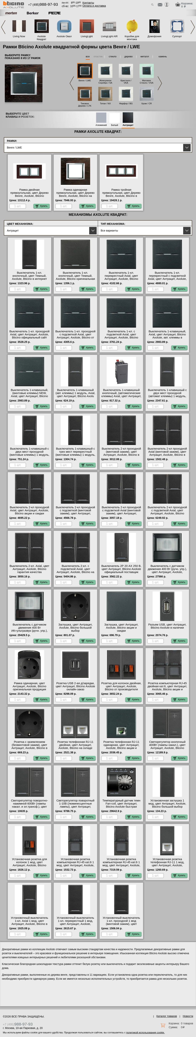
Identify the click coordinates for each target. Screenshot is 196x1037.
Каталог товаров (166, 1016)
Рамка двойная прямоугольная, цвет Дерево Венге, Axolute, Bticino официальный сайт (29, 194)
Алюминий (101, 125)
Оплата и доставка (94, 5)
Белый (114, 125)
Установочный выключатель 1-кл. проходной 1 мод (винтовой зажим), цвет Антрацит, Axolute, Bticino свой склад (121, 924)
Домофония (154, 36)
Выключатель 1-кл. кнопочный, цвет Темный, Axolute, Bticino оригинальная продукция (75, 277)
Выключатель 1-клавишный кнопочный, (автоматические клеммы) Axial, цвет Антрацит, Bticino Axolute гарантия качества (121, 396)
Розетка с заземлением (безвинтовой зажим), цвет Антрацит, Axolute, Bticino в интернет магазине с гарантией (29, 748)
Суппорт (177, 36)
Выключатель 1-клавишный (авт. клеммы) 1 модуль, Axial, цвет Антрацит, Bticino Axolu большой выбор (75, 394)
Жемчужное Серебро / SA (105, 81)
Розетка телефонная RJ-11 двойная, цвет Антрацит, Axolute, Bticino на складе (75, 745)
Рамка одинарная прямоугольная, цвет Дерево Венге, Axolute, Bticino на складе (75, 194)
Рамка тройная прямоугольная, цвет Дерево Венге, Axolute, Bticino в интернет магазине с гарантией (121, 196)
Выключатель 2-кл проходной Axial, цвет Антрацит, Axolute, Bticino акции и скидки (29, 510)
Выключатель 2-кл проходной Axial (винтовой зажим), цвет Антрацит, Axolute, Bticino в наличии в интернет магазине (167, 453)
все (88, 56)
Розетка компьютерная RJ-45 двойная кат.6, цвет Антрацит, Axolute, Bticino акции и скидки (167, 688)
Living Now (19, 36)
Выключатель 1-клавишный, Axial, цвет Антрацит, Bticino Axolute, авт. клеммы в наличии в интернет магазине (167, 336)
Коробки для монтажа (132, 38)
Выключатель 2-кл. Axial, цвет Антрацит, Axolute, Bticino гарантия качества (29, 569)
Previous (3, 27)
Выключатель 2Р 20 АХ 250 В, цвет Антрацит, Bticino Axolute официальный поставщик (121, 569)
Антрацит (127, 125)
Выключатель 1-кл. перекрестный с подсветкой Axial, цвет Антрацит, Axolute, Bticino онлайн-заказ (167, 277)
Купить (41, 206)
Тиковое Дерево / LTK (84, 104)
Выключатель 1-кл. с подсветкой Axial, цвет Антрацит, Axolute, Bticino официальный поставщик (121, 336)
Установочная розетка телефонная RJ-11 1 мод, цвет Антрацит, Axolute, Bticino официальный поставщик (167, 865)
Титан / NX (105, 103)
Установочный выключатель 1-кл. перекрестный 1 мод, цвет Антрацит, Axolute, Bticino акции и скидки (75, 922)
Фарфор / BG (126, 103)
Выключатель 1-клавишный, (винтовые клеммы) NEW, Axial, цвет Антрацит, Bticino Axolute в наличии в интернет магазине (29, 396)
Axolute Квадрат (41, 38)
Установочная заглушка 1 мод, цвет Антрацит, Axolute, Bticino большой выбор (167, 803)
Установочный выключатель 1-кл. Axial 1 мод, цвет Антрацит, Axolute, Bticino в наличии (29, 922)
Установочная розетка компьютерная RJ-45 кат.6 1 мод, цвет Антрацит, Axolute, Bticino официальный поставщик (75, 865)
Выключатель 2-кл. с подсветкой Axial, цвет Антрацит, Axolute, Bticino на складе (75, 570)
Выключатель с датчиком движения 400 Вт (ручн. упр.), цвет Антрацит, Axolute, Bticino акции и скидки (167, 570)
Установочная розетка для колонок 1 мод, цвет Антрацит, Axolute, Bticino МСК (29, 864)
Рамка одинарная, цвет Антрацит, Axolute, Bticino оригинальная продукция (29, 686)
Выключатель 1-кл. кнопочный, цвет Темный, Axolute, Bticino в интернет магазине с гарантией (29, 277)
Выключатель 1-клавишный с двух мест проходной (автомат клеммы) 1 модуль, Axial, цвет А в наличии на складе (167, 396)
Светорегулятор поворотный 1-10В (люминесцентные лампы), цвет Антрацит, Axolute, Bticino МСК (75, 805)
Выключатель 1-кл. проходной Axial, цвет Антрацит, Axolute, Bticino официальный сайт (29, 334)
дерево (128, 56)
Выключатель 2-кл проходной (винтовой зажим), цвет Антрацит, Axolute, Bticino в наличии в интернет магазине (121, 453)
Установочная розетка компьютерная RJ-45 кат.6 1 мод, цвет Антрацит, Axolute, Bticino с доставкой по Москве (121, 864)
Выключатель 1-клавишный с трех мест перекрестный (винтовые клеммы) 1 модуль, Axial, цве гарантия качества (75, 453)
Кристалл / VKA (126, 81)
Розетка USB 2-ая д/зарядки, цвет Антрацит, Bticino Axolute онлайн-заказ (75, 686)
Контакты (88, 2)
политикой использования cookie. (145, 1032)
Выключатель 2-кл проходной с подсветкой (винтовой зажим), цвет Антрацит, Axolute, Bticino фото (75, 512)
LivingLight (87, 36)
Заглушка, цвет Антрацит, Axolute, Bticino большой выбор (75, 627)
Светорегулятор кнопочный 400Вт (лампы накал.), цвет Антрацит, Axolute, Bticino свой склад (167, 746)
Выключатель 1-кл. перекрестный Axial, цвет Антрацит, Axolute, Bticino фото (121, 277)
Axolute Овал (64, 36)
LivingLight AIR (109, 36)
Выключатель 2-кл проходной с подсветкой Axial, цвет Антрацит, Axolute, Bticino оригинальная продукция (167, 512)
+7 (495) (43, 4)
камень (163, 56)
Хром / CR (146, 103)
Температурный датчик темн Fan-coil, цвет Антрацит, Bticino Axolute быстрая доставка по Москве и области (121, 806)
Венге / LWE (85, 80)
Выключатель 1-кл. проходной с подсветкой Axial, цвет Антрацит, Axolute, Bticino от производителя (75, 336)
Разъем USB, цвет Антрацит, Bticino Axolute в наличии (167, 626)
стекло (112, 56)
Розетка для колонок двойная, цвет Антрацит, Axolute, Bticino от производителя (121, 686)
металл (144, 56)
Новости (188, 1016)
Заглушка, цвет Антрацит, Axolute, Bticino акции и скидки (121, 627)
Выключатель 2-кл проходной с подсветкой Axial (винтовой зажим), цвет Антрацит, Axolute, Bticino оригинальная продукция (121, 513)
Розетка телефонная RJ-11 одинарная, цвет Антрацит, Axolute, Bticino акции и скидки (121, 746)
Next (192, 27)
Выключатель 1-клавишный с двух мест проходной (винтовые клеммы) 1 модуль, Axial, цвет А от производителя (29, 454)
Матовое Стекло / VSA (146, 81)
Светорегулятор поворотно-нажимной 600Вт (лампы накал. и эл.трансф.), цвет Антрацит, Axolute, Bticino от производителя (29, 806)
